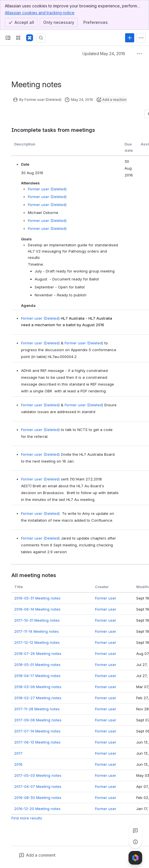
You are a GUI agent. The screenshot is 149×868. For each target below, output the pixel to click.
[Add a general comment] (37, 855)
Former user (105, 598)
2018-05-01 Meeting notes (37, 664)
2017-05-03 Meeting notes (37, 775)
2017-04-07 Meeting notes (37, 786)
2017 (18, 753)
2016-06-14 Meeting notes (37, 609)
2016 (18, 764)
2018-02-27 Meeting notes (37, 697)
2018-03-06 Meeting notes (37, 686)
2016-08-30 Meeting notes (37, 797)
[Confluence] (29, 37)
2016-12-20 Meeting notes (37, 808)
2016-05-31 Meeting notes (37, 598)
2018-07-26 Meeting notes (37, 653)
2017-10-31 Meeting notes (37, 620)
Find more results (26, 817)
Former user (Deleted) (47, 189)
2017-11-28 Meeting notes (37, 708)
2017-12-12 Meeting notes (37, 642)
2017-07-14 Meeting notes (37, 730)
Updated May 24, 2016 (103, 53)
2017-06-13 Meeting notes (37, 742)
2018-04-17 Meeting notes (37, 675)
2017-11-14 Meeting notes (36, 631)
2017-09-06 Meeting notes (37, 719)
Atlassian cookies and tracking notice (39, 12)
